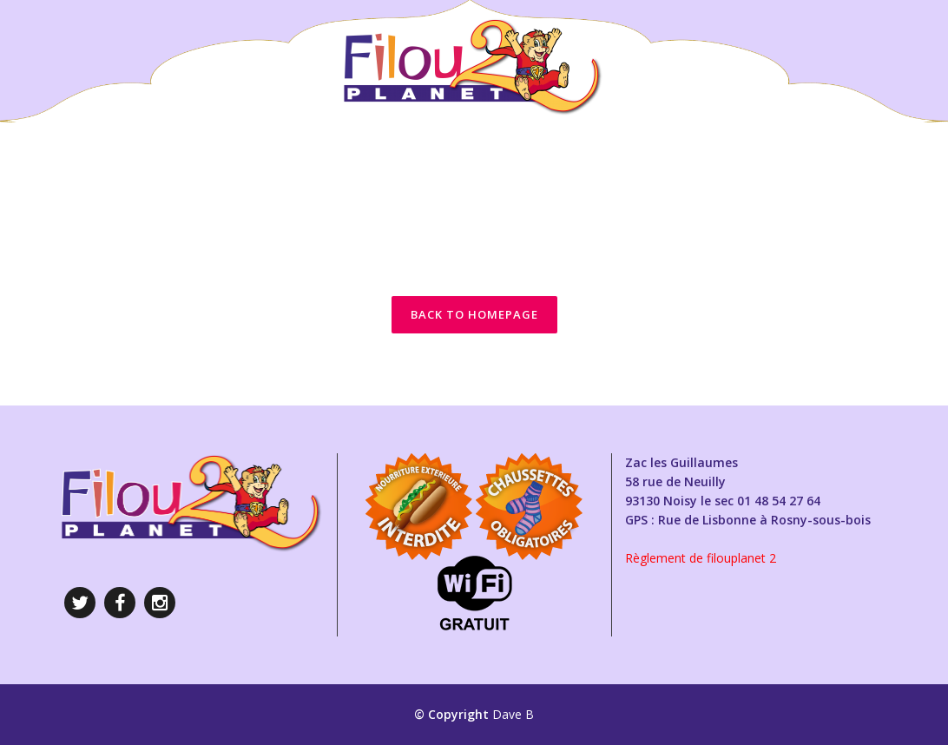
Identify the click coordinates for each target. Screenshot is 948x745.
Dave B (513, 714)
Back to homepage (474, 314)
